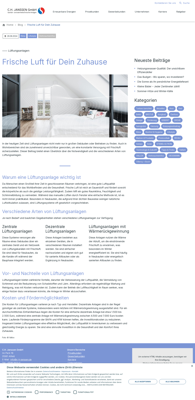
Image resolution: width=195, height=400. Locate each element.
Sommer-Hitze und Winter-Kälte (155, 91)
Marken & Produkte (145, 138)
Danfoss (174, 114)
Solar (149, 144)
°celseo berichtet (144, 108)
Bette (138, 114)
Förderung (152, 120)
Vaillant (182, 150)
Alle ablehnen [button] (172, 381)
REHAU (177, 138)
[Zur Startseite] (26, 11)
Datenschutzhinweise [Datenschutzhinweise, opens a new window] (15, 387)
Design (139, 120)
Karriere (72, 359)
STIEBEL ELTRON (164, 144)
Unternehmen (75, 362)
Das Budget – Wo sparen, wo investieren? (160, 76)
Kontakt (75, 371)
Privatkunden (74, 353)
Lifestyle (32, 36)
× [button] (192, 366)
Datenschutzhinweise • (52, 371)
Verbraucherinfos (47, 36)
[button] (65, 396)
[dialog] (97, 381)
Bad (180, 108)
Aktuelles (161, 108)
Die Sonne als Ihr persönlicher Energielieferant (162, 81)
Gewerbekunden (76, 356)
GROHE (177, 120)
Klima (23, 36)
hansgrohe (141, 126)
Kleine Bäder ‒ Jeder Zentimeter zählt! (158, 86)
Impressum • (67, 371)
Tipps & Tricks (168, 150)
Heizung (154, 126)
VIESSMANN (174, 156)
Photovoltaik (164, 138)
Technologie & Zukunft (146, 150)
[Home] (9, 24)
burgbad (162, 114)
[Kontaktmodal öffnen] (163, 3)
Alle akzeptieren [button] (143, 381)
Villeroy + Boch (143, 161)
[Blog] (20, 24)
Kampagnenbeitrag (171, 126)
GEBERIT (165, 120)
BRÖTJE (149, 114)
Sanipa (139, 144)
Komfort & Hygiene (154, 132)
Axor (172, 108)
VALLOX (139, 156)
